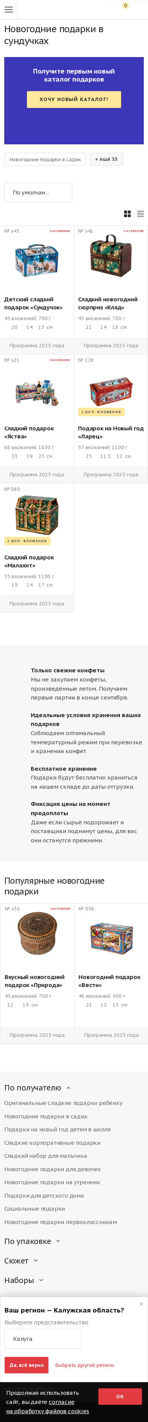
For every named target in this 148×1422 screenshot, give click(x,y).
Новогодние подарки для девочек (52, 1169)
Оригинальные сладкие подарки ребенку (63, 1103)
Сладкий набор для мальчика (45, 1155)
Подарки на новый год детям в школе (57, 1129)
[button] (43, 1339)
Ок (120, 1396)
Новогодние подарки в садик (45, 159)
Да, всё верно (27, 1365)
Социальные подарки (34, 1208)
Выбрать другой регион (84, 1365)
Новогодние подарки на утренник (52, 1182)
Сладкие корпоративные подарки (52, 1142)
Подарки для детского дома (44, 1195)
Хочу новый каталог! (74, 99)
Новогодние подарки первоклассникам (60, 1222)
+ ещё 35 (106, 159)
